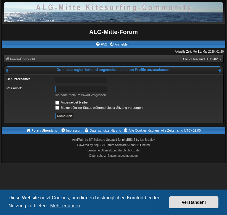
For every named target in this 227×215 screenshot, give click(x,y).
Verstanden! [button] (194, 202)
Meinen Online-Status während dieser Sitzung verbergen (98, 107)
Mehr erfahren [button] (65, 205)
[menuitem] (101, 44)
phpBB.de (133, 150)
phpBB (98, 145)
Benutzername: (18, 79)
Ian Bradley (147, 139)
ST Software (97, 139)
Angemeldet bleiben (72, 102)
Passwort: (14, 88)
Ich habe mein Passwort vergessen (80, 95)
